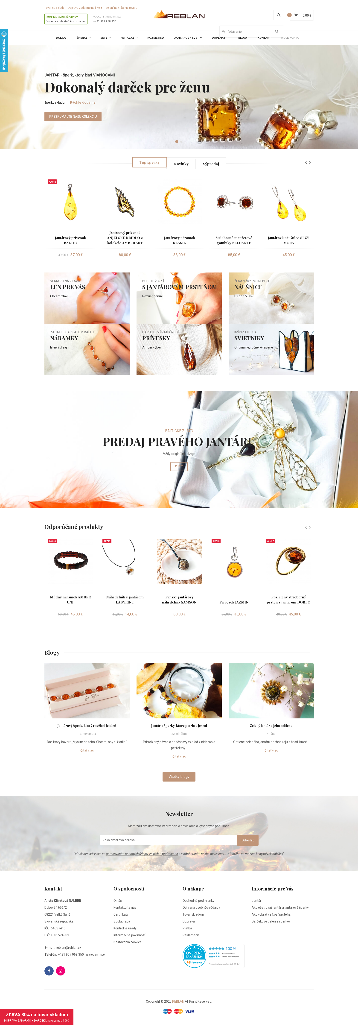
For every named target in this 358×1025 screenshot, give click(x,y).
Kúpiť (179, 472)
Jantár (256, 901)
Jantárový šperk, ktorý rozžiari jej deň (87, 725)
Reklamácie (191, 936)
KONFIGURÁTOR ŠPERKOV (62, 16)
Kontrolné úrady (125, 929)
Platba (187, 929)
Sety (105, 37)
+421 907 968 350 (104, 21)
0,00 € (302, 15)
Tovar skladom (193, 915)
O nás (118, 901)
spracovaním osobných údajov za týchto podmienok (142, 854)
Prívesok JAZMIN (234, 602)
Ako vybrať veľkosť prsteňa (271, 915)
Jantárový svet (188, 37)
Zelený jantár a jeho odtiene (271, 725)
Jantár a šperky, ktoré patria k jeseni (179, 725)
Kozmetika (155, 37)
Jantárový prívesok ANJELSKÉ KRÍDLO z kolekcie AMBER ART (125, 237)
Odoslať (238, 840)
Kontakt (264, 37)
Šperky (83, 37)
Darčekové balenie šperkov (271, 922)
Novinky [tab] (181, 163)
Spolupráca (122, 922)
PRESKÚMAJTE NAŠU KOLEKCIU (57, 121)
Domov (61, 37)
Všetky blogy (179, 776)
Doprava (189, 922)
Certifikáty (121, 915)
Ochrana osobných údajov (201, 908)
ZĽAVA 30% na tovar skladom (36, 1017)
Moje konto (291, 37)
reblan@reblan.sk (68, 948)
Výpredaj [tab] (214, 163)
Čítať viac (87, 750)
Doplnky (220, 37)
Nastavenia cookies (128, 943)
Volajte (107, 16)
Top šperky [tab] (146, 163)
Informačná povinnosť (130, 936)
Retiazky (128, 37)
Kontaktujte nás (125, 908)
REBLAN (178, 1002)
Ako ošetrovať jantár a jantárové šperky (280, 908)
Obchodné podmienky (198, 901)
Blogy (243, 37)
